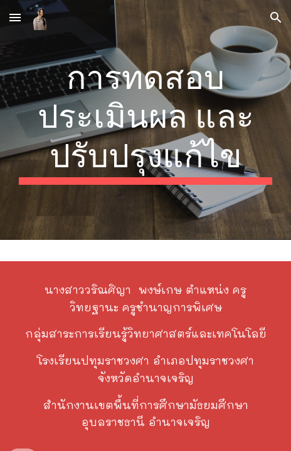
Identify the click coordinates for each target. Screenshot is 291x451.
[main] (145, 120)
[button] (15, 17)
